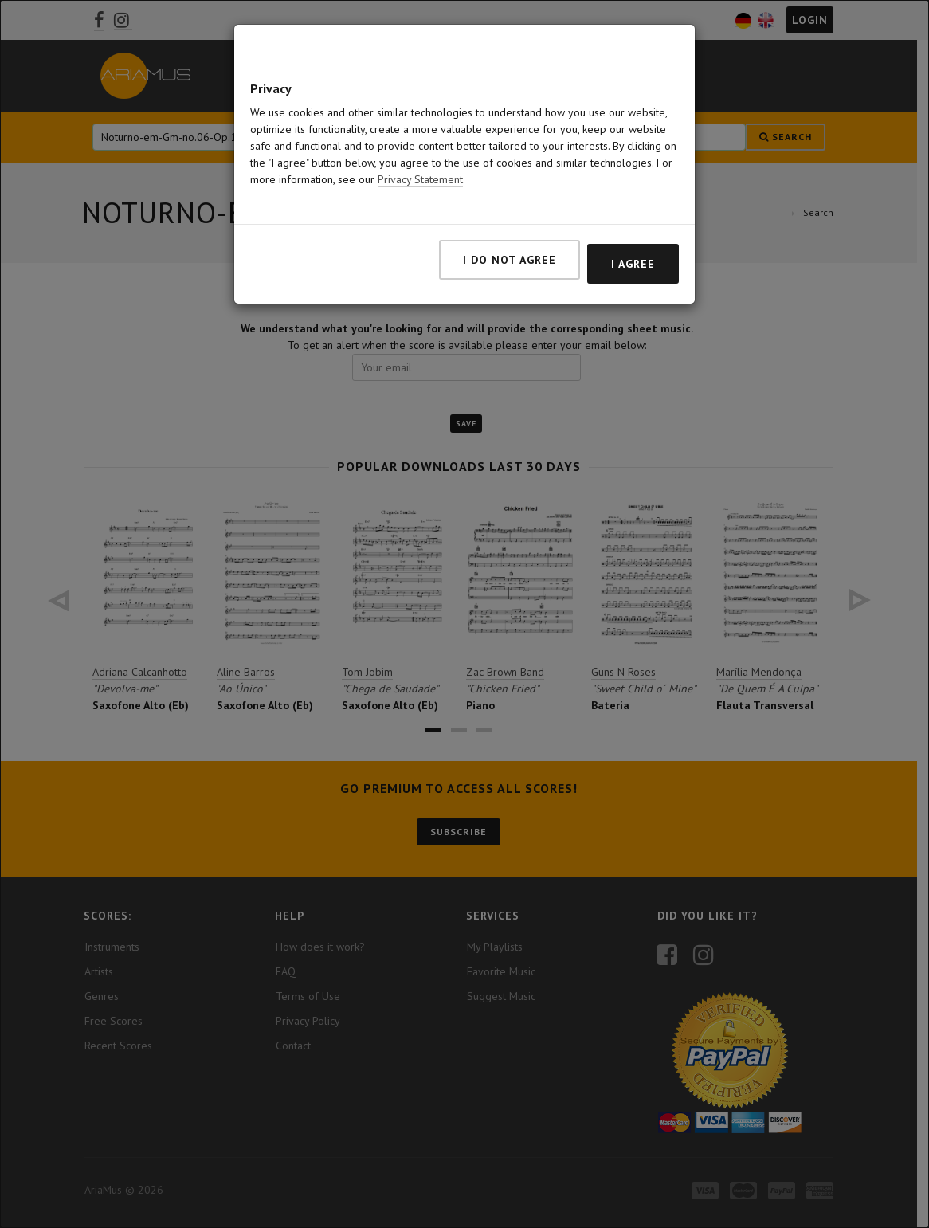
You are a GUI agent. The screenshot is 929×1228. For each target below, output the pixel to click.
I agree (633, 264)
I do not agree (509, 260)
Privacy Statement (420, 179)
